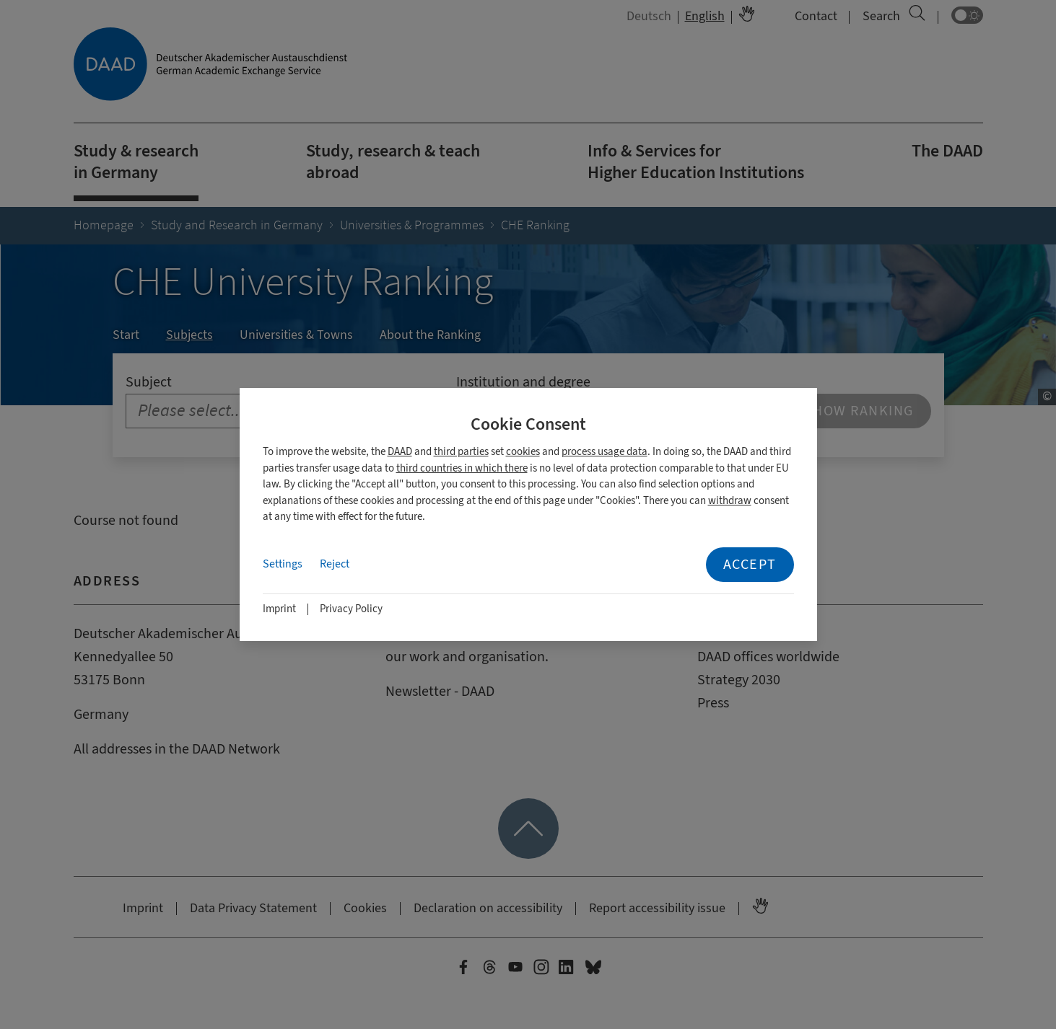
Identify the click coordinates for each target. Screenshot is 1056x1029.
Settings (282, 564)
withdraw (729, 501)
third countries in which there (462, 468)
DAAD (400, 452)
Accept (750, 564)
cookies (523, 452)
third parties (461, 452)
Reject (334, 564)
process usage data (604, 452)
